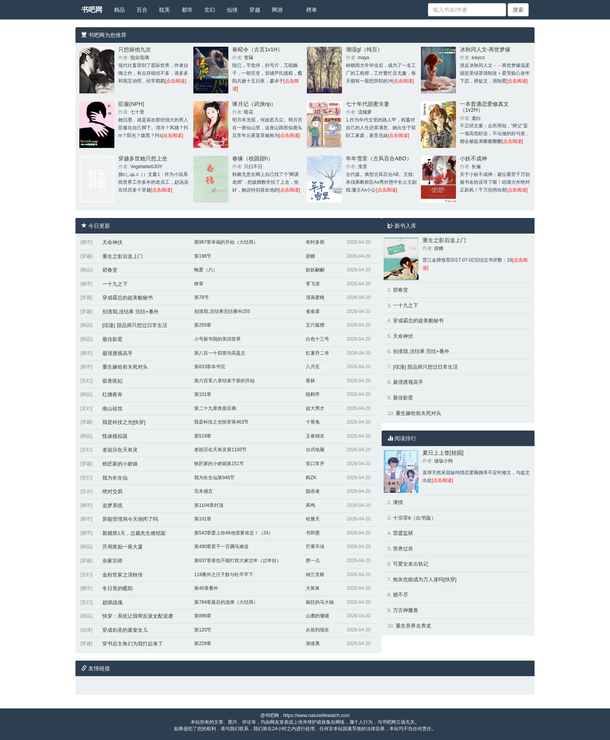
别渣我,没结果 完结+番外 (130, 312)
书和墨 (313, 533)
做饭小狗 (443, 461)
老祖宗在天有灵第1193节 (220, 449)
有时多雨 (315, 242)
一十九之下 (115, 284)
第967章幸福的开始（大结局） (226, 242)
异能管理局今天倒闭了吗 (130, 519)
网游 (277, 10)
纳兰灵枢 (315, 574)
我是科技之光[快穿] (123, 422)
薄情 (398, 502)
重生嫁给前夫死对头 (125, 367)
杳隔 (248, 57)
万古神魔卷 (405, 610)
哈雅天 (313, 519)
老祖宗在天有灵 (120, 450)
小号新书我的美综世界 (217, 339)
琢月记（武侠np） (254, 104)
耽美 (164, 10)
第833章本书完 (209, 366)
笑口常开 (315, 463)
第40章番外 (206, 588)
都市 (187, 10)
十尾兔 (313, 422)
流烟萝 (365, 112)
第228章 (202, 643)
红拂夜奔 (112, 394)
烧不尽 (400, 595)
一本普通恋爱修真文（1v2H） (484, 107)
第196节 (202, 256)
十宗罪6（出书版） (414, 518)
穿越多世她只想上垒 (142, 158)
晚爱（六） (205, 269)
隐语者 (313, 491)
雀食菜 (313, 311)
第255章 (202, 325)
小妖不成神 (473, 158)
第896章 (202, 616)
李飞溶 (313, 284)
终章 (198, 284)
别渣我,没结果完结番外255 (222, 311)
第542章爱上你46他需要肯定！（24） (233, 533)
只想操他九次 (134, 49)
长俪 (476, 166)
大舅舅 (313, 588)
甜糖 (310, 256)
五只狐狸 (315, 325)
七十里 (137, 112)
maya (363, 57)
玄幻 (209, 10)
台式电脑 (315, 449)
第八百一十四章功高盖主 (219, 353)
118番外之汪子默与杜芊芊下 (223, 574)
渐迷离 (313, 643)
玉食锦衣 (315, 436)
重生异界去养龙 (413, 626)
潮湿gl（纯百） (364, 49)
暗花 (248, 112)
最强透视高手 (117, 353)
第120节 (202, 630)
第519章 (202, 436)
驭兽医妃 (112, 381)
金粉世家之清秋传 (122, 575)
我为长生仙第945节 (214, 477)
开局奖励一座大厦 (122, 547)
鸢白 (476, 118)
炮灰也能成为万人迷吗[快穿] (424, 579)
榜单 (311, 10)
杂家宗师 (112, 561)
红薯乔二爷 (317, 353)
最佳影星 (112, 339)
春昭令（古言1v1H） (257, 49)
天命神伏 (112, 242)
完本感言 (203, 491)
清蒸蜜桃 (315, 297)
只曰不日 (253, 166)
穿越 (254, 10)
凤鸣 (310, 505)
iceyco (478, 57)
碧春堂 (109, 270)
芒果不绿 (315, 546)
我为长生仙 (115, 478)
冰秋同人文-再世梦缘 (485, 49)
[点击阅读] (175, 81)
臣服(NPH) (131, 104)
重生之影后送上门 (122, 256)
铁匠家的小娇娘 (120, 464)
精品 (119, 10)
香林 (310, 380)
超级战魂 (112, 602)
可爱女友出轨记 (410, 564)
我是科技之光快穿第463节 (221, 422)
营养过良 (403, 549)
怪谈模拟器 (115, 436)
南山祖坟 (112, 408)
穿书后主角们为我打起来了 (132, 644)
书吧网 (91, 10)
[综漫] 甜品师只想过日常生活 (134, 325)
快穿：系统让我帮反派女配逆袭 (137, 616)
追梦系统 (112, 505)
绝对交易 (112, 491)
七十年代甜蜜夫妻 (367, 104)
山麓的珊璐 (317, 616)
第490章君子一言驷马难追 (221, 546)
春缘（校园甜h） (252, 158)
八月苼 (313, 366)
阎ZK (311, 477)
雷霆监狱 (403, 533)
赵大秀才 (315, 408)
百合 (142, 10)
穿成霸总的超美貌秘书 (127, 298)
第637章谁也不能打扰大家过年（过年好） (237, 560)
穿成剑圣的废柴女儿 (125, 630)
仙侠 (232, 10)
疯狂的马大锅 (320, 602)
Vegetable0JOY (146, 166)
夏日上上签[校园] (443, 453)
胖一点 (313, 560)
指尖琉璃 (139, 57)
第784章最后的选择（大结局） (226, 602)
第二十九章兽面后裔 (215, 408)
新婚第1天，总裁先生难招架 (134, 533)
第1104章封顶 (208, 505)
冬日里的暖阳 (117, 588)
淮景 (362, 166)
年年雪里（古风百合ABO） (379, 158)
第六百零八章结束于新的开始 (224, 380)
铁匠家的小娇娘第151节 (219, 463)
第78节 (201, 297)
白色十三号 (317, 339)
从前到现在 (317, 630)
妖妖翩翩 (315, 269)
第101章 (202, 394)
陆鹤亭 (313, 394)
